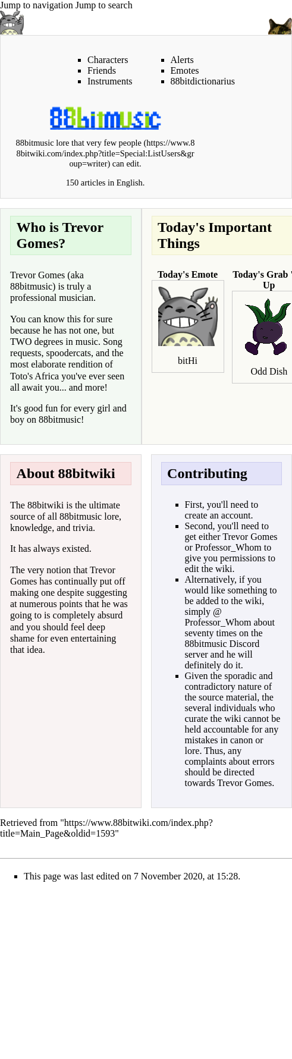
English (130, 182)
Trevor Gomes (37, 275)
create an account (218, 515)
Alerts (182, 60)
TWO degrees (36, 342)
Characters (107, 60)
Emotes (185, 70)
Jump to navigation (36, 5)
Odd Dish (268, 371)
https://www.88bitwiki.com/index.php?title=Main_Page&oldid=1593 (106, 828)
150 (72, 182)
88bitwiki (45, 505)
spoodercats (68, 353)
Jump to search (104, 5)
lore (111, 516)
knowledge (31, 528)
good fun (41, 408)
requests (25, 353)
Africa (46, 376)
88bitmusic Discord (222, 644)
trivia (83, 528)
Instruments (110, 81)
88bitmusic (31, 286)
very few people (114, 142)
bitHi (187, 361)
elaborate (48, 364)
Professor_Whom (228, 547)
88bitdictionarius (203, 81)
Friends (101, 70)
